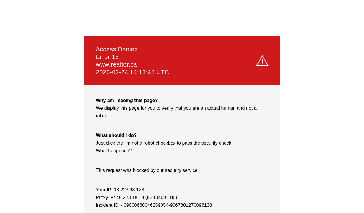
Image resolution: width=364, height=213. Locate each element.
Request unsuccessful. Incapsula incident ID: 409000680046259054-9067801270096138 (182, 106)
